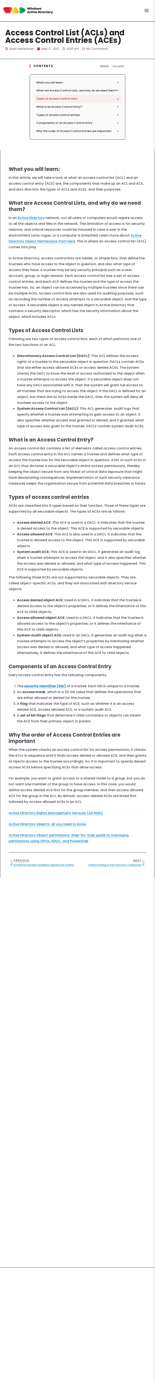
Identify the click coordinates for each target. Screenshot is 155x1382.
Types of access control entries (77, 115)
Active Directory (31, 217)
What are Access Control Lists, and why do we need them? (77, 90)
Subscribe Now (77, 1329)
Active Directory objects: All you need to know (47, 824)
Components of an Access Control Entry (77, 123)
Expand (104, 66)
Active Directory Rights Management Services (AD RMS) (56, 813)
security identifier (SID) (45, 686)
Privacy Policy (83, 1344)
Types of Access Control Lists (78, 99)
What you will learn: (77, 82)
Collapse (118, 66)
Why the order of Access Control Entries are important (77, 131)
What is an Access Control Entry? (77, 107)
